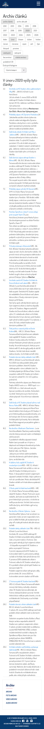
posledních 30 (8, 62)
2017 (5, 30)
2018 (12, 30)
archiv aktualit (22, 21)
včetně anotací (20, 57)
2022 (5, 35)
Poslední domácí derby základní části (22, 357)
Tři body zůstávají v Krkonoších (20, 246)
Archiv (9, 692)
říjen (38, 44)
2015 (27, 26)
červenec (15, 44)
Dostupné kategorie (10, 65)
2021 (35, 30)
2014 (19, 26)
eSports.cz (36, 724)
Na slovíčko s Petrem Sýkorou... (20, 511)
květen (38, 39)
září (31, 44)
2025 (28, 35)
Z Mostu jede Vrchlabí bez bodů (20, 488)
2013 (12, 26)
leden (5, 39)
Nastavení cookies (22, 726)
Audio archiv (11, 703)
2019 (20, 30)
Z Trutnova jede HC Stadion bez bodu (22, 581)
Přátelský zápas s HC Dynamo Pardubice (23, 114)
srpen (24, 44)
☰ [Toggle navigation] (38, 3)
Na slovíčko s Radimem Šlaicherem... (22, 428)
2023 (13, 35)
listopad (6, 48)
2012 (5, 26)
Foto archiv (11, 695)
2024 (21, 35)
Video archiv (11, 699)
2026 (36, 35)
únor (12, 39)
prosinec (16, 48)
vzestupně (6, 53)
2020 (28, 30)
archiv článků (8, 21)
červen (5, 44)
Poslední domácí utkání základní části (22, 604)
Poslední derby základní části (19, 528)
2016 (34, 26)
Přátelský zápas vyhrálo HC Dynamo (22, 189)
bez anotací (7, 57)
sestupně (17, 53)
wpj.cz (17, 724)
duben (29, 39)
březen (20, 39)
